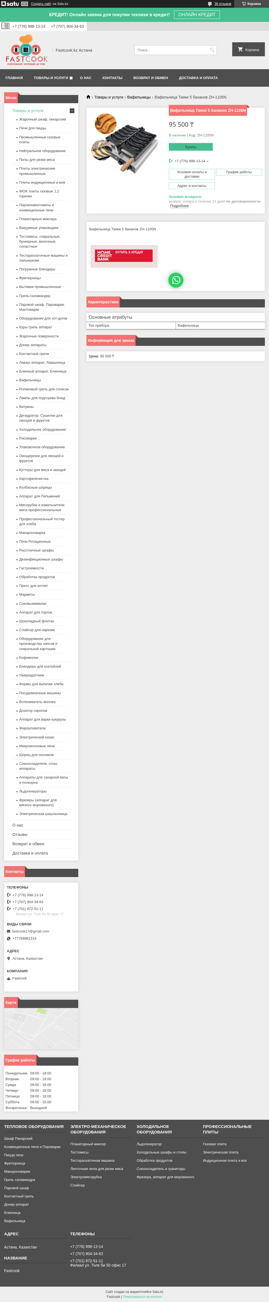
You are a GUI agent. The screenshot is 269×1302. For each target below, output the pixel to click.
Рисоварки (28, 438)
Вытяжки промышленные (40, 287)
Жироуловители (32, 728)
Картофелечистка (33, 479)
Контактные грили (34, 354)
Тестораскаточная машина (92, 1160)
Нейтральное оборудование (42, 151)
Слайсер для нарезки (37, 630)
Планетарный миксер (88, 1144)
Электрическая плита (220, 1152)
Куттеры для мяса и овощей (42, 470)
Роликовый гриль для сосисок (44, 389)
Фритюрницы (30, 278)
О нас (86, 78)
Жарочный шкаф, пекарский (42, 119)
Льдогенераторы (33, 791)
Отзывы (19, 834)
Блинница (12, 1213)
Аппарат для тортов (35, 612)
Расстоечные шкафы (36, 550)
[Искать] (212, 50)
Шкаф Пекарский (18, 1138)
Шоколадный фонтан (36, 621)
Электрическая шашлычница (43, 814)
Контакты (112, 78)
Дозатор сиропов (33, 711)
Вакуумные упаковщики (38, 228)
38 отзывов (222, 4)
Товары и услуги (51, 78)
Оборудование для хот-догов (43, 318)
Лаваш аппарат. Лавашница (42, 362)
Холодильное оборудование (42, 429)
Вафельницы (139, 97)
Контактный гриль (19, 1196)
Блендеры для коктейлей (40, 666)
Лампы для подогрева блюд (42, 398)
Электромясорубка (86, 1177)
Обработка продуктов (37, 577)
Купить (190, 147)
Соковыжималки (32, 603)
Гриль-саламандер (34, 296)
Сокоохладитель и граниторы (161, 1169)
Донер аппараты (32, 345)
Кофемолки (28, 658)
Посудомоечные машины (40, 693)
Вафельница (14, 1221)
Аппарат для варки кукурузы (42, 719)
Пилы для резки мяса (37, 160)
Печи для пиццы (32, 128)
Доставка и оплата (198, 78)
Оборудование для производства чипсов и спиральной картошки (38, 644)
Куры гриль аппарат (35, 327)
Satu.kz (157, 1292)
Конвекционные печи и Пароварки (32, 1147)
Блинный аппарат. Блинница (42, 371)
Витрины (26, 407)
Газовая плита (214, 1144)
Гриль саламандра (19, 1180)
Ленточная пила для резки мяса (96, 1169)
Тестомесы (79, 1152)
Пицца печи (13, 1155)
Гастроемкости (31, 568)
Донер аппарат (16, 1204)
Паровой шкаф (16, 1188)
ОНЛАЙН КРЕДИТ (196, 14)
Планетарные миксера (38, 219)
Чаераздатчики (31, 675)
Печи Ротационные (35, 541)
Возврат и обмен (150, 78)
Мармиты (27, 594)
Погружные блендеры (37, 269)
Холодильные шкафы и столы (161, 1152)
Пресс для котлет (33, 586)
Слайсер (77, 1185)
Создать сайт (41, 4)
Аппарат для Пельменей (39, 496)
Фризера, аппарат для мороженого (165, 1177)
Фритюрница (14, 1163)
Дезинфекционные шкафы (41, 559)
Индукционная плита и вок (225, 1160)
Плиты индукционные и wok (42, 182)
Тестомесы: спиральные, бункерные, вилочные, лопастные (39, 241)
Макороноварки (17, 1171)
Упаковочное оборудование (42, 447)
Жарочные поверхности (39, 336)
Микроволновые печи (37, 746)
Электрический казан (36, 737)
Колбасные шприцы (35, 487)
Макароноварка (32, 533)
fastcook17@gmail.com (30, 931)
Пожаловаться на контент (142, 1297)
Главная (14, 78)
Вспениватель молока (37, 702)
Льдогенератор (149, 1144)
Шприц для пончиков (36, 755)
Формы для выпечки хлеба (41, 684)
